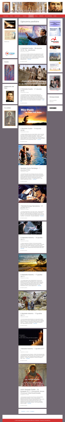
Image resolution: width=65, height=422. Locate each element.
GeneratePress (47, 420)
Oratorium (25, 15)
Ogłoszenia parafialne (24, 61)
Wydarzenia (51, 101)
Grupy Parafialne (18, 15)
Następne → (33, 411)
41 (26, 411)
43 (28, 411)
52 (30, 411)
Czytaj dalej (29, 59)
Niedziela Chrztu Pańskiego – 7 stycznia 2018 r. (30, 169)
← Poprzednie (22, 411)
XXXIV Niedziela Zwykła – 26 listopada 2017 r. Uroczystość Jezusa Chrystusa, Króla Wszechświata (32, 391)
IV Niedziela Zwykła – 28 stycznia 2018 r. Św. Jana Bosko (31, 49)
